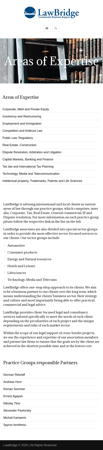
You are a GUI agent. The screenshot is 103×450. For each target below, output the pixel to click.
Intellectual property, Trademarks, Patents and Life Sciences (42, 181)
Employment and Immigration (21, 123)
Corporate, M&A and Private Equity (25, 109)
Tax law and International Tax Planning (28, 166)
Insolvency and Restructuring (21, 116)
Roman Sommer (14, 389)
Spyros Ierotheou (14, 425)
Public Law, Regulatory (17, 138)
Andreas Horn (12, 382)
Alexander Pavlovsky (17, 410)
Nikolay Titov (11, 403)
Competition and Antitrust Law (22, 130)
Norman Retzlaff (14, 374)
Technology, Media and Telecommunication (31, 173)
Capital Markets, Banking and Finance (27, 159)
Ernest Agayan (13, 396)
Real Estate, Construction (19, 145)
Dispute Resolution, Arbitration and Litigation (31, 152)
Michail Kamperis (14, 417)
